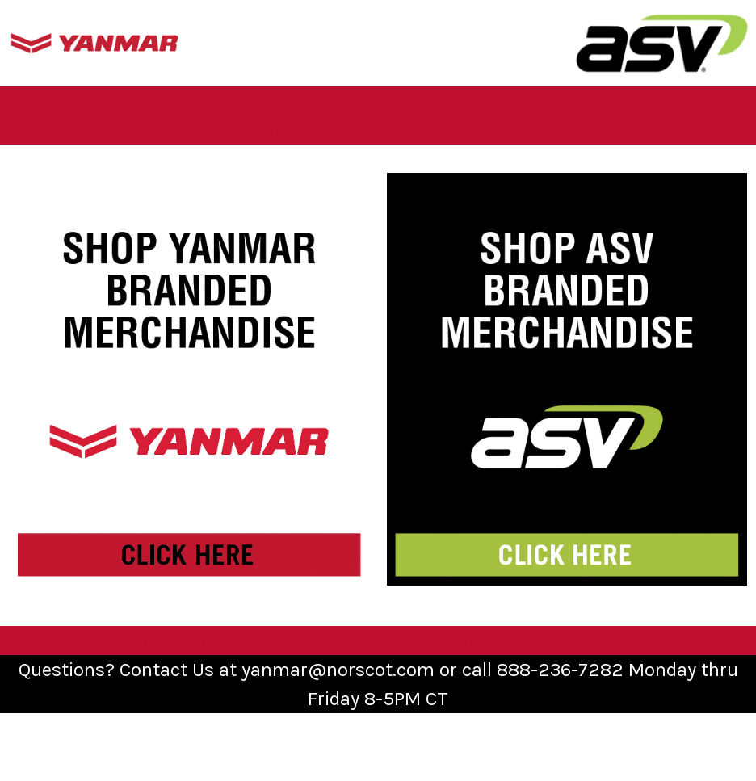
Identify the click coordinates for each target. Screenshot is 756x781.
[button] (95, 43)
